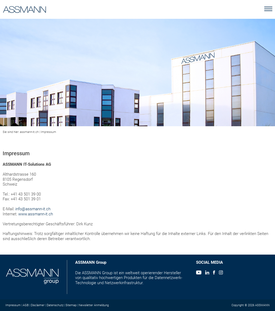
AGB (26, 305)
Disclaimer (38, 305)
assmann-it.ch (29, 132)
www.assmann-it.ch (35, 214)
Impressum (48, 132)
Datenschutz (55, 305)
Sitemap (71, 305)
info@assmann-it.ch (32, 209)
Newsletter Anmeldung (94, 305)
